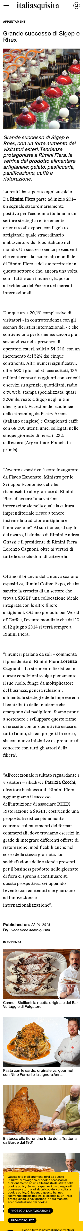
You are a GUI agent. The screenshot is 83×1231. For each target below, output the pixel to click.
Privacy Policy (22, 1220)
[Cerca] (76, 5)
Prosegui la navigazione (30, 1210)
